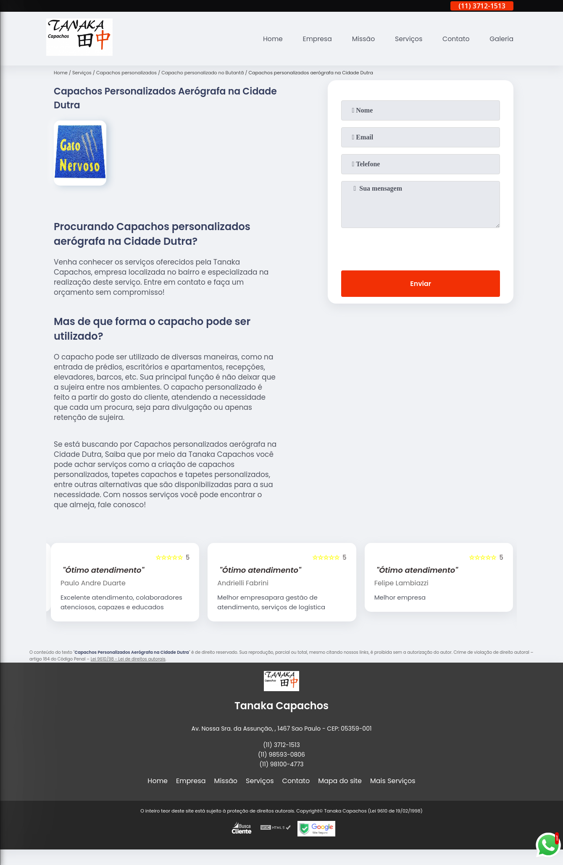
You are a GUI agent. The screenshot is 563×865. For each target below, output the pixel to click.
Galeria (501, 39)
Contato (455, 39)
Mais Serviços (393, 781)
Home (270, 39)
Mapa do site (340, 781)
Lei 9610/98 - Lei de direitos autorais (128, 659)
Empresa (315, 39)
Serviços (407, 39)
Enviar (420, 283)
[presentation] (420, 247)
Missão (361, 39)
